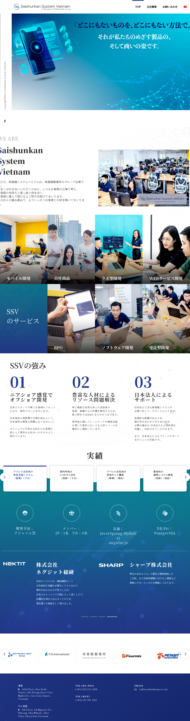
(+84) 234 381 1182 (86, 700)
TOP (138, 6)
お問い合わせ (170, 6)
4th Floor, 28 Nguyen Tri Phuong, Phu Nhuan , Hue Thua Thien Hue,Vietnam (34, 713)
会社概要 (152, 6)
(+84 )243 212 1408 (86, 689)
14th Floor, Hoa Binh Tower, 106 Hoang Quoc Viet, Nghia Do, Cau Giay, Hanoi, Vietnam (35, 694)
